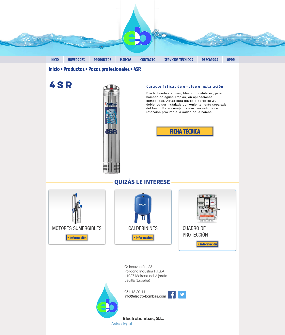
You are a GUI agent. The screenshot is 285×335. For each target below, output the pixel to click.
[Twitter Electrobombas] (182, 295)
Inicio (54, 69)
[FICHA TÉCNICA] (185, 131)
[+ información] (76, 237)
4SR (137, 69)
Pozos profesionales (109, 69)
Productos (74, 69)
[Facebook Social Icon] (172, 295)
